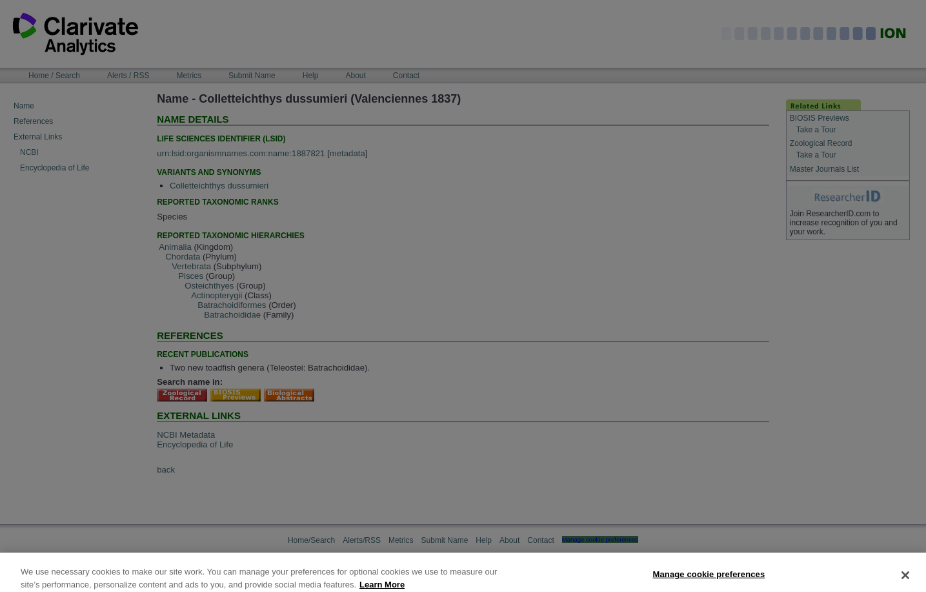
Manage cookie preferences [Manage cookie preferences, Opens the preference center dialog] (709, 577)
